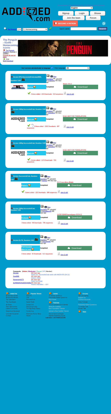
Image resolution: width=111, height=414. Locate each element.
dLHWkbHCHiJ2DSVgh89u (22, 283)
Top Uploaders (10, 299)
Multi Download (8, 61)
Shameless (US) (31, 306)
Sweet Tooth (30, 302)
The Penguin (10, 50)
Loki (27, 297)
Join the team (73, 18)
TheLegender (46, 241)
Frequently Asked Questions (58, 297)
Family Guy (30, 311)
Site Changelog (83, 295)
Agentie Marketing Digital (57, 316)
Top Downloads (11, 302)
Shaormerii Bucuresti (13, 311)
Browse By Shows (12, 295)
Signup (65, 13)
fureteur (44, 180)
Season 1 (6, 52)
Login (82, 13)
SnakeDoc (51, 80)
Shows (97, 13)
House (28, 316)
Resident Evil (30, 299)
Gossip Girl (30, 305)
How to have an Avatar (56, 314)
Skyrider (16, 273)
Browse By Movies (12, 297)
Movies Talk (82, 308)
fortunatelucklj (46, 211)
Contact (8, 316)
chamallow (51, 113)
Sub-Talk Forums (11, 306)
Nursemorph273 (18, 279)
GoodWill (16, 276)
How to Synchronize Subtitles (58, 305)
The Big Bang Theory (33, 308)
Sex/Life (29, 295)
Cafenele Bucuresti (12, 314)
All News (9, 305)
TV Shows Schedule (55, 295)
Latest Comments (11, 308)
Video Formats (83, 302)
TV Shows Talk (83, 306)
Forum (93, 18)
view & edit (70, 94)
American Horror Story (33, 314)
